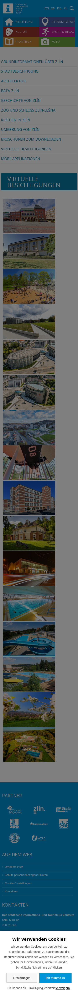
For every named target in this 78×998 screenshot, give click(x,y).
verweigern (63, 988)
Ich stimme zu (55, 978)
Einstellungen (21, 978)
